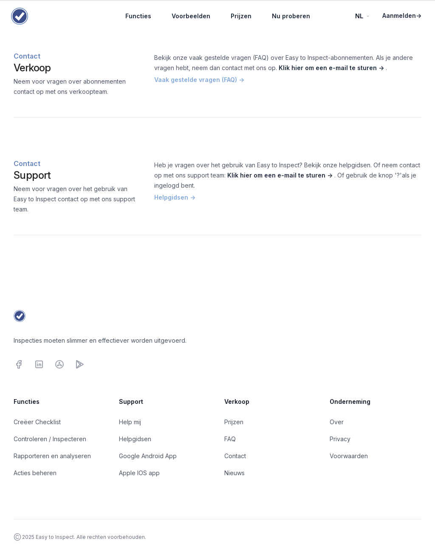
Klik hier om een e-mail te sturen (332, 67)
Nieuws (234, 472)
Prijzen (241, 16)
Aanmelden (401, 15)
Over (337, 421)
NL (362, 16)
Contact (235, 455)
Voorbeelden (191, 16)
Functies (138, 16)
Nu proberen (291, 16)
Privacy (340, 438)
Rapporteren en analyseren (52, 455)
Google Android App (148, 455)
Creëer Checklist (37, 421)
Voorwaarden (349, 455)
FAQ (230, 438)
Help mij (130, 421)
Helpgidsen (174, 197)
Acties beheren (35, 472)
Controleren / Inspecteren (50, 438)
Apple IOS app (139, 472)
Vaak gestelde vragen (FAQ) (199, 79)
